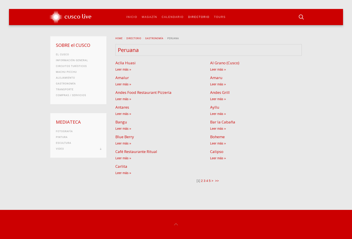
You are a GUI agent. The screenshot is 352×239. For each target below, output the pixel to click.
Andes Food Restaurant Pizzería (143, 92)
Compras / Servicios (71, 95)
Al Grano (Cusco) (224, 62)
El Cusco (62, 54)
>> (217, 181)
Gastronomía (154, 38)
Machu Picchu (66, 72)
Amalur (122, 77)
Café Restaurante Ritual (136, 151)
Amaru (216, 77)
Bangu (121, 122)
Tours (220, 17)
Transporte (65, 89)
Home (119, 38)
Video (60, 148)
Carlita (121, 166)
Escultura (63, 143)
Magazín (149, 17)
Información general (72, 60)
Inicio (131, 17)
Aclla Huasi (125, 62)
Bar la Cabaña (222, 122)
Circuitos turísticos (71, 66)
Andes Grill (220, 92)
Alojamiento (65, 77)
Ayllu (214, 107)
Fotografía (64, 131)
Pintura (62, 137)
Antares (122, 107)
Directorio (198, 17)
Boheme (217, 136)
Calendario (173, 17)
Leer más (121, 69)
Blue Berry (124, 136)
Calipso (216, 151)
